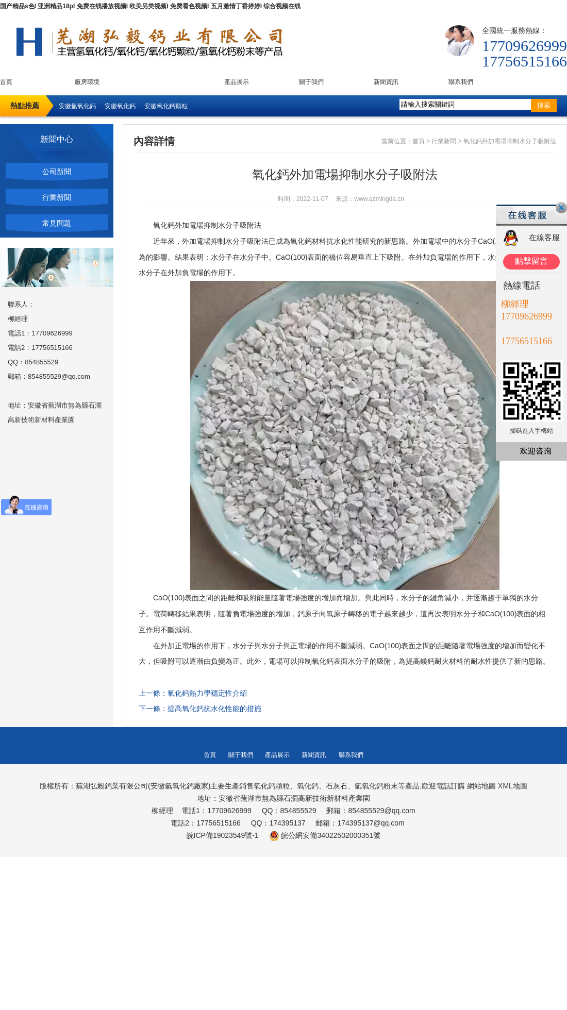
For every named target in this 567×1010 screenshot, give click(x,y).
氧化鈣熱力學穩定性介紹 (207, 693)
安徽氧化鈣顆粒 (166, 106)
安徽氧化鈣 (120, 106)
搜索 (544, 105)
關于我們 (311, 82)
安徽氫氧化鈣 (77, 106)
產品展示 (236, 82)
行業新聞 (56, 197)
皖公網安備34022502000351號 (330, 835)
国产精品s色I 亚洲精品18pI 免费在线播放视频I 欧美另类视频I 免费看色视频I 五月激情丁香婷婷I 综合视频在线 (150, 6)
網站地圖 (481, 786)
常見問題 (56, 223)
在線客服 (544, 237)
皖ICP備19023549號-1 (223, 835)
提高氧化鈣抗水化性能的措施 (214, 708)
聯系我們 (460, 82)
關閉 (561, 207)
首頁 (6, 82)
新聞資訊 (386, 82)
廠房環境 (87, 82)
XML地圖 (512, 786)
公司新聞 (56, 171)
